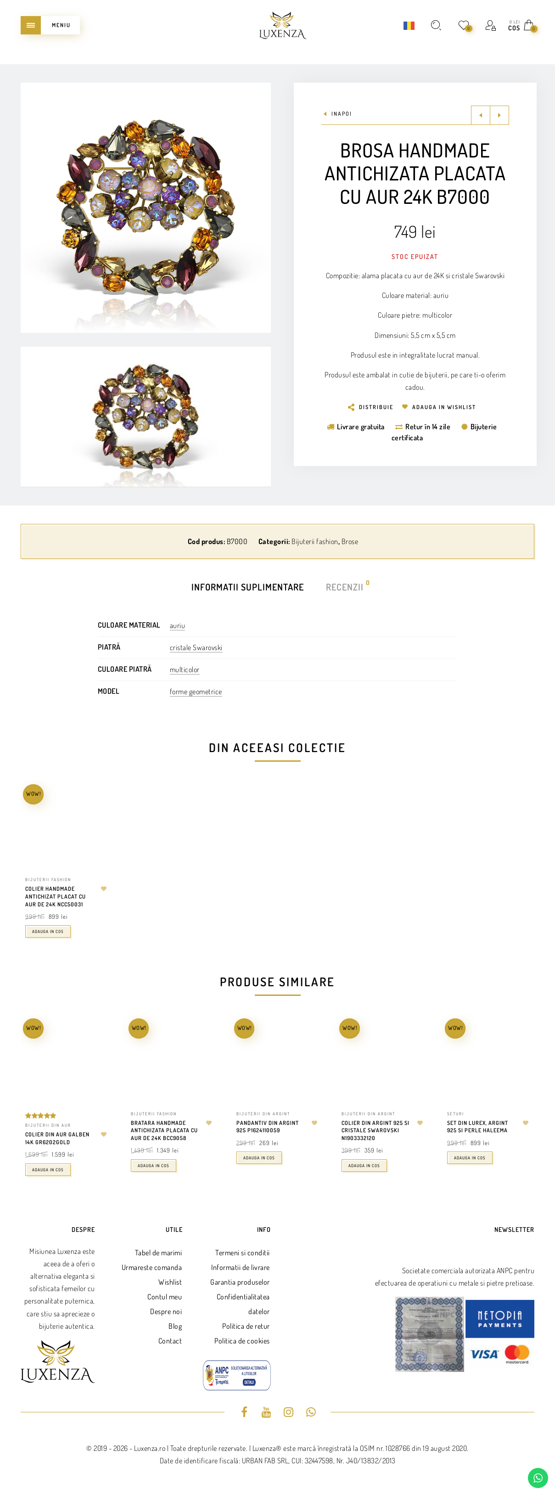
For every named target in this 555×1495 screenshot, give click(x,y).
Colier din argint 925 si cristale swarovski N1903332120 (375, 1130)
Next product (499, 115)
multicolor (185, 669)
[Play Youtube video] (146, 417)
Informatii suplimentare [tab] (247, 587)
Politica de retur (246, 1326)
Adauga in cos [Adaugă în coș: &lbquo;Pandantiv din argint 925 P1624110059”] (259, 1157)
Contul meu (164, 1296)
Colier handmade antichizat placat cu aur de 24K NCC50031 (55, 896)
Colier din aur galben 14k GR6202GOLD (57, 1138)
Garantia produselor (240, 1282)
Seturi (455, 1113)
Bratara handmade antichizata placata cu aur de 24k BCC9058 (164, 1130)
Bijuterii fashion (315, 541)
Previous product (480, 115)
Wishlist (170, 1282)
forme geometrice (196, 691)
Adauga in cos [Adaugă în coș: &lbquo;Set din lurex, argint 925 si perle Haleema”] (470, 1157)
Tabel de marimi (158, 1252)
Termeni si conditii (242, 1252)
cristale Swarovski (196, 647)
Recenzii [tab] (345, 586)
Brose (350, 541)
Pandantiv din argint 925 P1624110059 (267, 1126)
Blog (175, 1326)
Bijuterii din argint (263, 1113)
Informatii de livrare (240, 1267)
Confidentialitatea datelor (243, 1304)
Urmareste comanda (152, 1267)
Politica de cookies (242, 1340)
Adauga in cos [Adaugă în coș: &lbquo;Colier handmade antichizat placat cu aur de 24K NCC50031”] (48, 931)
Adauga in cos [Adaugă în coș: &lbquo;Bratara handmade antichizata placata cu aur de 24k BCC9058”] (153, 1165)
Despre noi (166, 1311)
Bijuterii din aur (48, 1125)
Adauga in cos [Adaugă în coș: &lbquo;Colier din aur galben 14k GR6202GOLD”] (48, 1169)
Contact (170, 1340)
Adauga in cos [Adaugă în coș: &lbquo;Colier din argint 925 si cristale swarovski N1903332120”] (364, 1165)
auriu (177, 625)
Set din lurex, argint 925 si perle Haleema (477, 1126)
